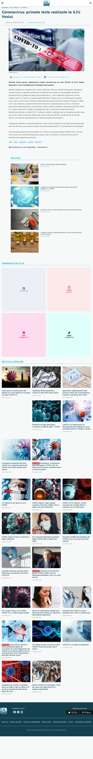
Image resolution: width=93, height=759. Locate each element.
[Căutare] (91, 3)
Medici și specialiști (15, 722)
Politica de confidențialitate (31, 722)
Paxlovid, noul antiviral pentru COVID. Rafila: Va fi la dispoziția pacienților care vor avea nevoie (46, 574)
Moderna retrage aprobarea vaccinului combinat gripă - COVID (46, 426)
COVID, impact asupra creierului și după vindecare (15, 538)
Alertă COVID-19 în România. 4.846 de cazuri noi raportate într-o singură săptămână (46, 687)
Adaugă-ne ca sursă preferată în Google (27, 77)
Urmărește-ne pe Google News (58, 77)
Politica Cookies (46, 722)
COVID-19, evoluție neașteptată (76, 645)
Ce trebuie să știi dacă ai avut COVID (14, 504)
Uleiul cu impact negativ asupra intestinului (53, 164)
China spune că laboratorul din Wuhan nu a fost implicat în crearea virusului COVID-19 (16, 393)
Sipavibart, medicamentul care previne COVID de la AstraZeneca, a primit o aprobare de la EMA (76, 393)
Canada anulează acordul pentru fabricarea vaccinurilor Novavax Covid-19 (15, 573)
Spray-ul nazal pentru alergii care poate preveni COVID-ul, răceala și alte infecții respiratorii (46, 613)
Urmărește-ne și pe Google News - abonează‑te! (29, 147)
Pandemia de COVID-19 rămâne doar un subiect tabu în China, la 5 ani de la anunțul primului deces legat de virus (15, 688)
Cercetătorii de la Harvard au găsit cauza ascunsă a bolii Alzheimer (60, 210)
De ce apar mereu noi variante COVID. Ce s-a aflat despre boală (15, 612)
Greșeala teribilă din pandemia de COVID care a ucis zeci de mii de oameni (76, 539)
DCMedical (5, 7)
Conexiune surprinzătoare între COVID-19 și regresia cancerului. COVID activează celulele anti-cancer (15, 466)
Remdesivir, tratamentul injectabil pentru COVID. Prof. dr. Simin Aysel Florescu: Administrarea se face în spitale (46, 466)
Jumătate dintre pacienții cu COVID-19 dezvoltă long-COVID (45, 392)
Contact (70, 722)
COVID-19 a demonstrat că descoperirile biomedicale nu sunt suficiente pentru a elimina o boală (76, 427)
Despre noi (5, 722)
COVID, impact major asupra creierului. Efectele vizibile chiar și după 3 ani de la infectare (45, 505)
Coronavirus (23, 7)
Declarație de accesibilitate (83, 722)
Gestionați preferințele (59, 722)
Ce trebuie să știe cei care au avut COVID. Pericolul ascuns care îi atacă (46, 647)
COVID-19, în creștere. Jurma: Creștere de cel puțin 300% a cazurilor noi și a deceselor (74, 505)
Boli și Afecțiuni (14, 7)
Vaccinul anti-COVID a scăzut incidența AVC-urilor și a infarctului (76, 612)
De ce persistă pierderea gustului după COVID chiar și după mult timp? (45, 539)
